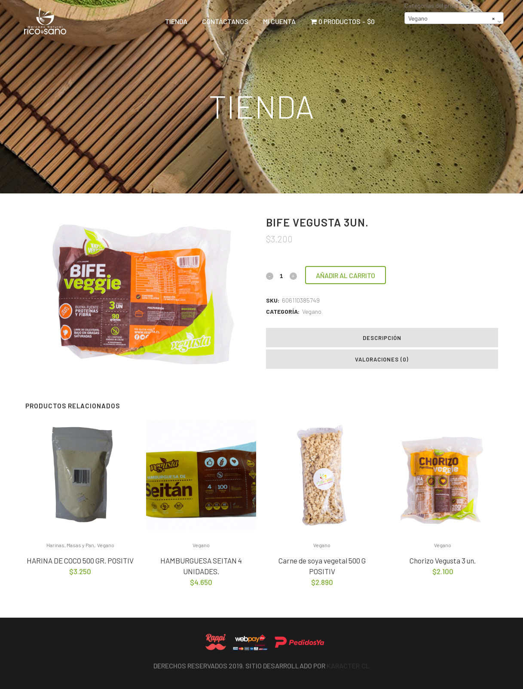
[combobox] (454, 18)
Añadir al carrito (345, 275)
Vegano (311, 311)
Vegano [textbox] (451, 18)
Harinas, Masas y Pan (70, 545)
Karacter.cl (348, 665)
